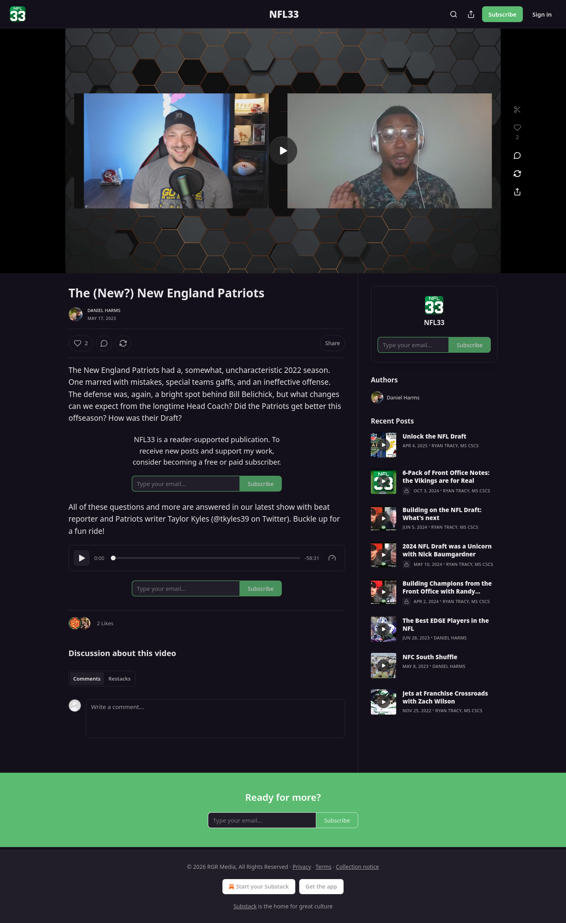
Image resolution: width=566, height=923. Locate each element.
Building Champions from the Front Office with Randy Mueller (447, 587)
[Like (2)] (80, 343)
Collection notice (357, 866)
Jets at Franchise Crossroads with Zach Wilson (445, 697)
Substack (245, 906)
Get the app (321, 886)
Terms (323, 866)
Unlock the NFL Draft (434, 436)
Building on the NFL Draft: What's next (442, 514)
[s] (283, 150)
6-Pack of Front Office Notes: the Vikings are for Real (446, 476)
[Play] (81, 558)
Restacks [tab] (119, 678)
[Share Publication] (471, 14)
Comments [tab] (87, 678)
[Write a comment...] (215, 719)
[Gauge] (332, 558)
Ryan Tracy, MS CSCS (455, 445)
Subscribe (502, 14)
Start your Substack (258, 886)
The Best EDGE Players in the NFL (446, 624)
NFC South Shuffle (430, 657)
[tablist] (101, 679)
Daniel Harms (103, 310)
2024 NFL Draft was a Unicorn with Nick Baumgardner (447, 550)
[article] (434, 445)
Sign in (542, 14)
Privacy (301, 866)
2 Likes (105, 623)
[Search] (454, 14)
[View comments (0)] (517, 155)
